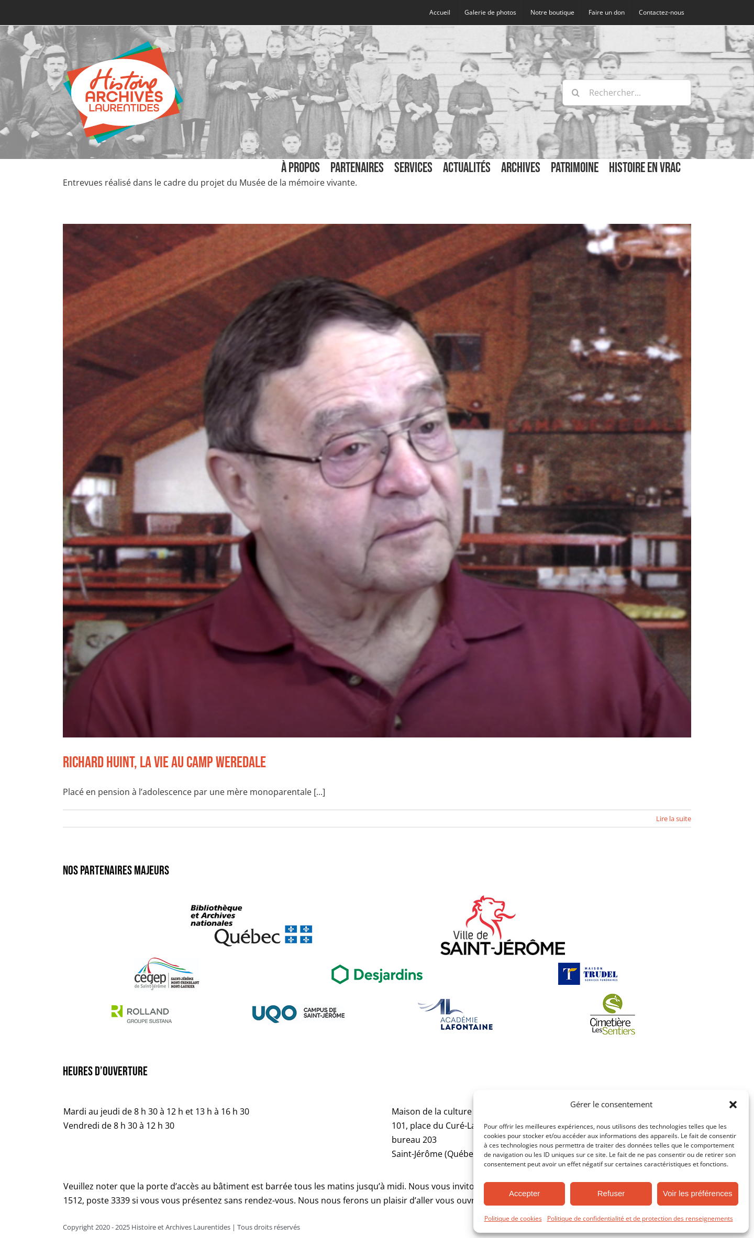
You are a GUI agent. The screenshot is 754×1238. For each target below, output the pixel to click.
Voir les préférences (698, 1193)
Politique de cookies (513, 1218)
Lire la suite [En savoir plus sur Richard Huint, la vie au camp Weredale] (673, 818)
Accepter (524, 1193)
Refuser (611, 1193)
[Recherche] (575, 92)
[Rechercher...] (626, 92)
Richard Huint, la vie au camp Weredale (164, 762)
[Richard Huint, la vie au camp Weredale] (377, 480)
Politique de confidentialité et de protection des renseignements (640, 1218)
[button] (733, 1104)
